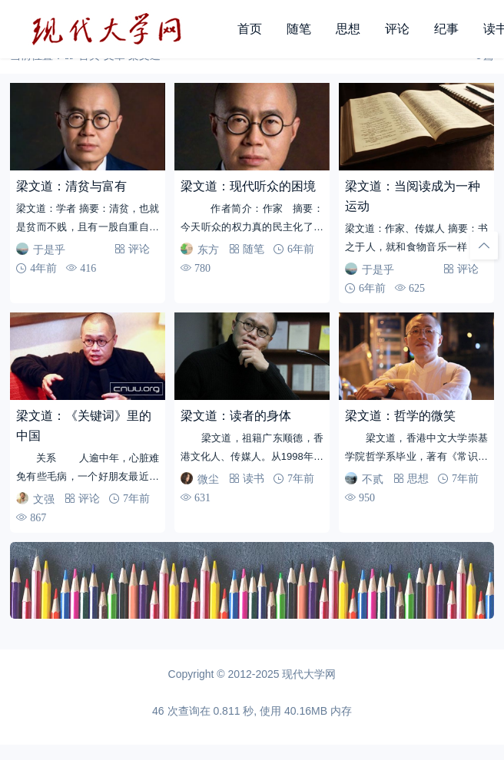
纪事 (446, 28)
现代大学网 (309, 674)
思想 (348, 28)
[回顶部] (484, 245)
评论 (397, 28)
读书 (253, 478)
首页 (249, 28)
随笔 (299, 28)
